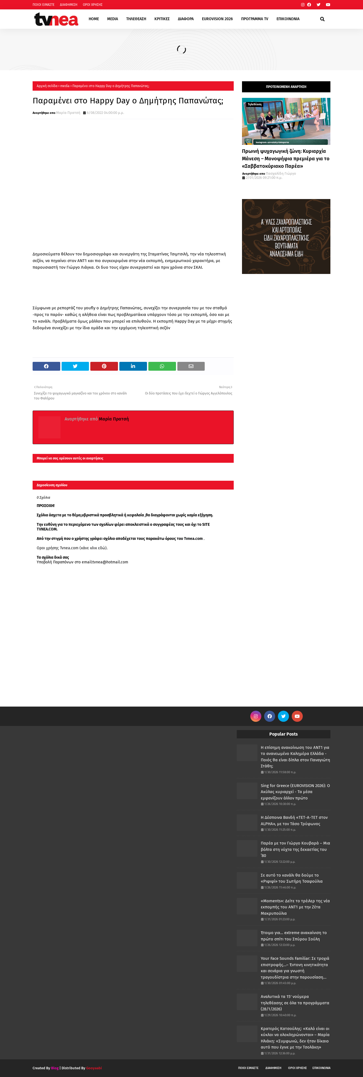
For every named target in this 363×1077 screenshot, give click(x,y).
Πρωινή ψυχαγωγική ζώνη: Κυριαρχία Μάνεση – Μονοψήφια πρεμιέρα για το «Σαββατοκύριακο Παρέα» (286, 158)
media (65, 86)
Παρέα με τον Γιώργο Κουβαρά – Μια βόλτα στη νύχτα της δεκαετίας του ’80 (295, 849)
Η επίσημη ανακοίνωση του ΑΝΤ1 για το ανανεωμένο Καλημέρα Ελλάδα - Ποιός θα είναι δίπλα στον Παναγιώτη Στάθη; (295, 757)
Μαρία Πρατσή (68, 113)
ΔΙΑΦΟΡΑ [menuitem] (186, 19)
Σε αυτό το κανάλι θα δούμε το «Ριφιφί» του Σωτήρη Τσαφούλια (292, 878)
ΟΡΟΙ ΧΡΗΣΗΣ (92, 5)
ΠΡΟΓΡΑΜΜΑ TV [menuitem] (254, 19)
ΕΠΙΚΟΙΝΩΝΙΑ (321, 1068)
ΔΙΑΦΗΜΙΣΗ (68, 5)
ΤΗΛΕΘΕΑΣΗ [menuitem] (136, 19)
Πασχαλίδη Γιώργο (281, 173)
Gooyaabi (94, 1068)
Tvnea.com (193, 538)
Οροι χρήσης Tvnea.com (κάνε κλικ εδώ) (72, 548)
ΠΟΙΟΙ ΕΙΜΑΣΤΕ (43, 5)
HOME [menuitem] (94, 19)
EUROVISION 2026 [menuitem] (217, 19)
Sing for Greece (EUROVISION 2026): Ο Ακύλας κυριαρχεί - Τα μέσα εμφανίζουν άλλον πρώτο (295, 792)
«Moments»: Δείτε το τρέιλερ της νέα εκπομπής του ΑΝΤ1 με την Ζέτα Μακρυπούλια (295, 907)
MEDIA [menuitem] (112, 19)
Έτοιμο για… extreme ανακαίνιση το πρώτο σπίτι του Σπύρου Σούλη (294, 936)
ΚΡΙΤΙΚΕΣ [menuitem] (162, 19)
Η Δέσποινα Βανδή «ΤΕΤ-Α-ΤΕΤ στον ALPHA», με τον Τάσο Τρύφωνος (294, 820)
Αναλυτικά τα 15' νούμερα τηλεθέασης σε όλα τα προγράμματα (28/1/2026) (295, 1002)
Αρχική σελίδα (47, 86)
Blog (55, 1068)
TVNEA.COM (47, 529)
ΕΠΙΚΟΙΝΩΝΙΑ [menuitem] (288, 19)
